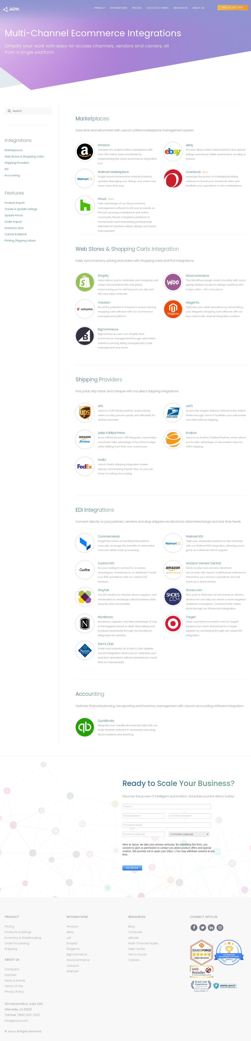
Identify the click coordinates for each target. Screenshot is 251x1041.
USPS (189, 406)
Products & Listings (18, 932)
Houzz (106, 199)
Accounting (12, 175)
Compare (135, 932)
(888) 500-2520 (28, 1015)
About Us (198, 7)
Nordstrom (105, 617)
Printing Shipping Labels (20, 240)
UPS (100, 406)
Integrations (118, 7)
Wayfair (103, 590)
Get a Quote (137, 954)
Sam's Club (106, 644)
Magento (192, 302)
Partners (10, 975)
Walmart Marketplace (113, 172)
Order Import (13, 222)
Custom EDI (106, 563)
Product (99, 7)
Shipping (11, 949)
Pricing (137, 7)
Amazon (104, 145)
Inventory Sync (14, 228)
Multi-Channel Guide (143, 943)
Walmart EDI (194, 536)
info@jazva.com (16, 1021)
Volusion (104, 302)
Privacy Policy (14, 992)
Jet (69, 938)
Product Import (15, 203)
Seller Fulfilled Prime (111, 433)
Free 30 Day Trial (232, 7)
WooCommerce (197, 276)
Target (191, 617)
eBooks (133, 938)
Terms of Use (14, 986)
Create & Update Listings (21, 209)
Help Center (136, 949)
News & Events (15, 980)
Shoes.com (194, 590)
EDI (6, 169)
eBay (189, 145)
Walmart (73, 971)
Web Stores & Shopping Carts (24, 156)
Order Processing (17, 943)
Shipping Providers (17, 163)
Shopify (103, 276)
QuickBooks (106, 721)
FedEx (102, 460)
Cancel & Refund (15, 234)
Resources (181, 7)
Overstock (197, 172)
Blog (131, 926)
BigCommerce (108, 329)
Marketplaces (14, 150)
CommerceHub (109, 536)
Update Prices (14, 215)
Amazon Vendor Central (203, 563)
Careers (134, 960)
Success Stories (158, 7)
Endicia (191, 433)
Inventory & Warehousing (23, 938)
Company (12, 969)
